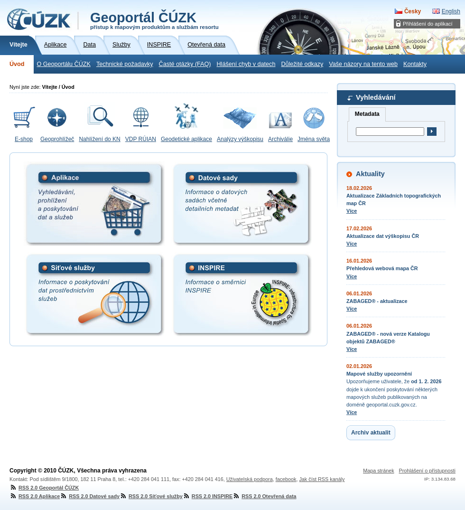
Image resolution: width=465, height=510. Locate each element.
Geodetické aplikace (186, 139)
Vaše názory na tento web (363, 64)
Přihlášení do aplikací (428, 24)
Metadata (367, 114)
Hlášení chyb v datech (245, 64)
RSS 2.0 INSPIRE (207, 496)
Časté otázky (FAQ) (185, 64)
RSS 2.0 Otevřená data (264, 496)
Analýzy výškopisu (240, 139)
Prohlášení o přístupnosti (427, 470)
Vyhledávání (375, 97)
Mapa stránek (378, 470)
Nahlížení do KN (99, 139)
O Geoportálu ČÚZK (63, 64)
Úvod (16, 64)
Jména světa (314, 139)
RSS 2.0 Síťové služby (151, 496)
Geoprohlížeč (57, 139)
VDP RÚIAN (140, 139)
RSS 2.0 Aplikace (34, 496)
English (451, 11)
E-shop (24, 139)
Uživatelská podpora (249, 479)
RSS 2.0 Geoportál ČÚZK (44, 488)
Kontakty (415, 64)
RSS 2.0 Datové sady (90, 496)
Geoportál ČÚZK (154, 20)
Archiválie (280, 139)
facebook (286, 479)
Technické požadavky (124, 64)
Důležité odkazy (302, 64)
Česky (412, 11)
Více (351, 211)
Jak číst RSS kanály (321, 479)
